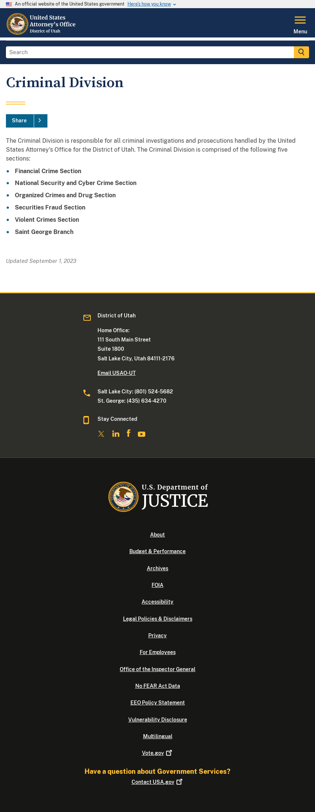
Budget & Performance (157, 551)
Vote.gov (157, 753)
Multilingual (157, 736)
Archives (157, 568)
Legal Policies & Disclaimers (157, 619)
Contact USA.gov (158, 782)
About (157, 535)
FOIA (157, 585)
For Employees (158, 652)
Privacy (157, 635)
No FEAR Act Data (157, 686)
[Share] (26, 121)
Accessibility (157, 602)
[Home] (41, 33)
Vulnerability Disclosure (157, 720)
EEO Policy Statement (157, 703)
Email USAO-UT (116, 373)
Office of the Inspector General (157, 669)
